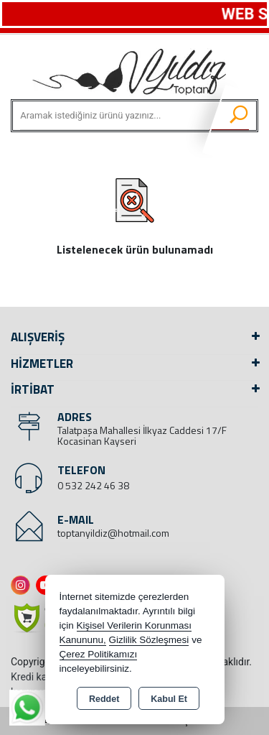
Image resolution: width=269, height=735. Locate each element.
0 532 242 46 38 (93, 485)
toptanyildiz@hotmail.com (113, 532)
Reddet (104, 699)
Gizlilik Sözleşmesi (149, 639)
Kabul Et (169, 699)
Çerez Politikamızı (99, 654)
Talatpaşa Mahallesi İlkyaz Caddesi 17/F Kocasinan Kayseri (142, 435)
